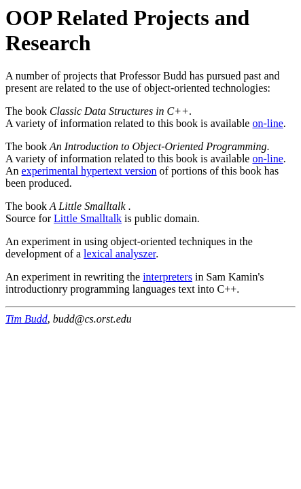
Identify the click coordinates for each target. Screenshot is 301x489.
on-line (267, 123)
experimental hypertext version (89, 171)
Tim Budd (26, 319)
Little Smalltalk (88, 218)
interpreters (167, 277)
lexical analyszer (120, 253)
